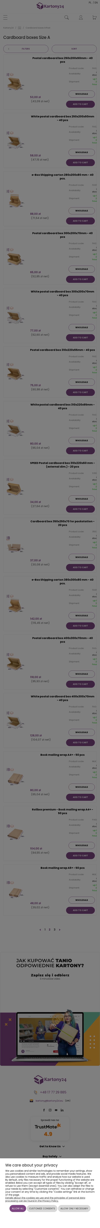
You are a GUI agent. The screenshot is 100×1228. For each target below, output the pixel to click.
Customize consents (42, 1208)
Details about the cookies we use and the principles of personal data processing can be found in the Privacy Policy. (45, 1199)
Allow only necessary (74, 1208)
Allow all (18, 1208)
